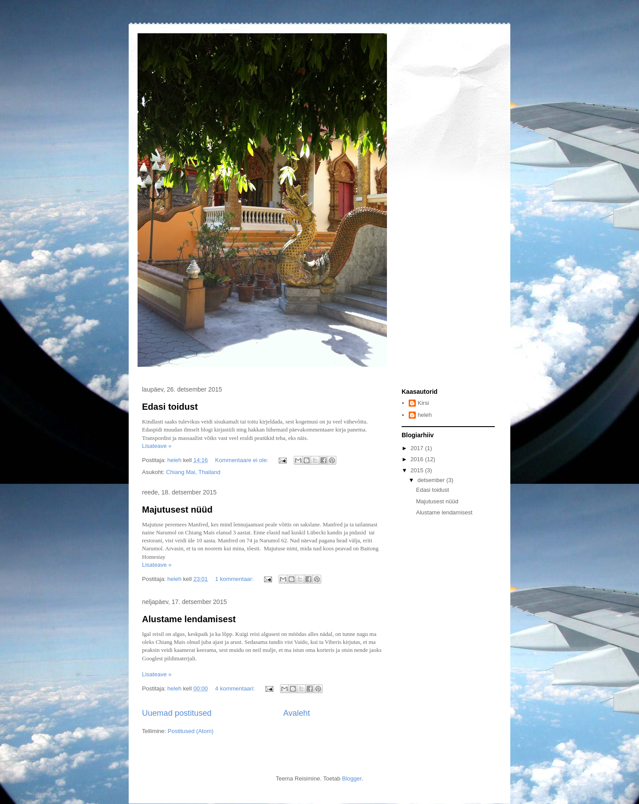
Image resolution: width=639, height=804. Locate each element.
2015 (417, 470)
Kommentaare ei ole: (242, 460)
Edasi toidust (170, 407)
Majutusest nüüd (177, 509)
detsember (432, 480)
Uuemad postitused (177, 713)
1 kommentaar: (235, 579)
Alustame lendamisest (189, 619)
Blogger (352, 778)
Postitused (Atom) (190, 731)
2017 (417, 448)
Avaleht (296, 713)
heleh (425, 415)
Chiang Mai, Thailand (193, 472)
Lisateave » (157, 446)
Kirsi (423, 403)
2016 (417, 459)
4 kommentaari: (235, 688)
